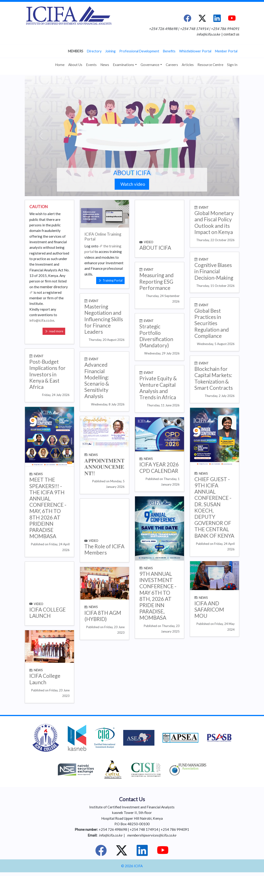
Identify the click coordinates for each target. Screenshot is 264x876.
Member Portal (226, 51)
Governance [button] (150, 65)
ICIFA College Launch (44, 679)
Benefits (169, 51)
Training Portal (110, 280)
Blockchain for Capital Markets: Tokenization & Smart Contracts (213, 378)
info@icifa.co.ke (41, 320)
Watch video (132, 184)
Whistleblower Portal (195, 51)
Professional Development (139, 51)
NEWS (38, 474)
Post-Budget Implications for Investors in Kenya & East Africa (47, 374)
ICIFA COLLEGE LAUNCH (47, 612)
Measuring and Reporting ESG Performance (156, 281)
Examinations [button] (123, 65)
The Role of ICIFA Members (104, 549)
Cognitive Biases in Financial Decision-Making (213, 271)
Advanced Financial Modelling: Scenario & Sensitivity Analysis (96, 380)
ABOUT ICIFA (132, 173)
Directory (94, 51)
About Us (75, 65)
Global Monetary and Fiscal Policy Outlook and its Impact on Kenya (214, 222)
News (104, 65)
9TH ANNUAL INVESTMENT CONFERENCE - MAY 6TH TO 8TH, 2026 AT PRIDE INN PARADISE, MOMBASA (157, 596)
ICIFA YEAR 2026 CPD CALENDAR (159, 467)
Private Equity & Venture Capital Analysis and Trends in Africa (158, 387)
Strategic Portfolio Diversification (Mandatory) (156, 335)
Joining (110, 51)
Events (91, 65)
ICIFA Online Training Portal (102, 236)
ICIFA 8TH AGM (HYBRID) (102, 616)
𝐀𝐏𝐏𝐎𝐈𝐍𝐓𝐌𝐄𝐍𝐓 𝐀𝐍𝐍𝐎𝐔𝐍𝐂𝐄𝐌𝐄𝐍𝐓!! (104, 466)
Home (59, 65)
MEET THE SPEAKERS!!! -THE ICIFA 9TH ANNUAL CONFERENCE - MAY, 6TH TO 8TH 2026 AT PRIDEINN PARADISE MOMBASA (47, 508)
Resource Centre (210, 65)
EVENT (204, 207)
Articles (188, 65)
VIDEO (148, 242)
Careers (172, 65)
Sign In (232, 65)
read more (54, 331)
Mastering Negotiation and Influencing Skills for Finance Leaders (103, 319)
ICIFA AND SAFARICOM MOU (209, 609)
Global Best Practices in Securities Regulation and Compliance (211, 323)
